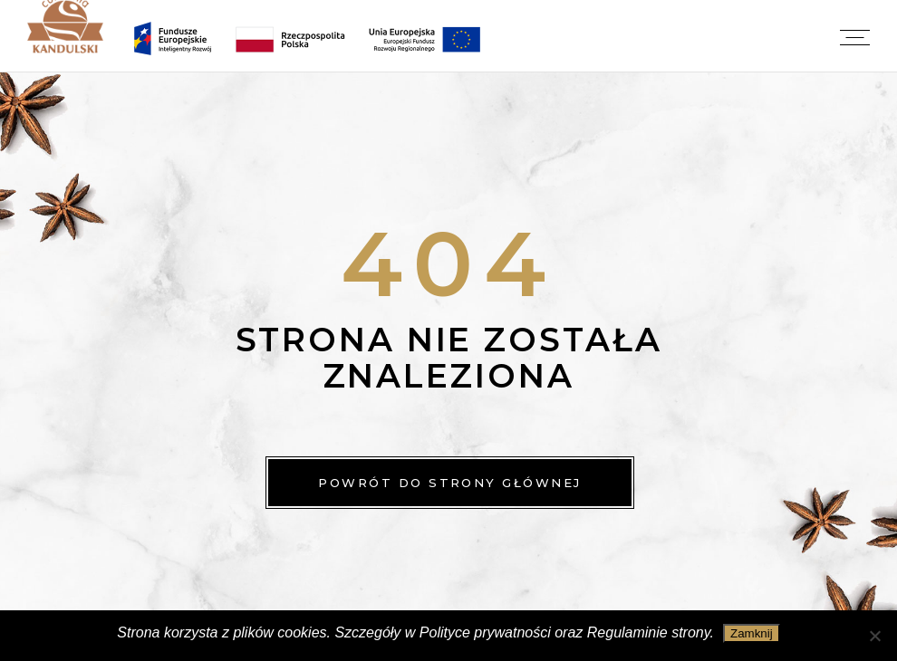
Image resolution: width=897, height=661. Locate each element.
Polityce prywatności (485, 632)
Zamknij (751, 633)
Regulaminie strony (648, 632)
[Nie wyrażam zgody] (874, 636)
